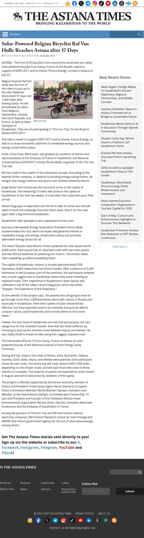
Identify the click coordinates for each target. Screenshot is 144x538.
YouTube (66, 447)
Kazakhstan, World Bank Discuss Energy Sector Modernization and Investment (116, 188)
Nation (23, 489)
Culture (65, 482)
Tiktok (7, 452)
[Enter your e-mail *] (96, 491)
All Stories (5, 482)
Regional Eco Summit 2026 (68, 490)
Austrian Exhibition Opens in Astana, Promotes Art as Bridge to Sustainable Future (119, 113)
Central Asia (47, 482)
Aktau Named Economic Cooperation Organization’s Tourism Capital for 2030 (118, 204)
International (32, 55)
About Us (104, 513)
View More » (120, 246)
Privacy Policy (84, 513)
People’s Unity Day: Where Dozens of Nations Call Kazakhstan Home (117, 142)
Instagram (29, 447)
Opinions (46, 489)
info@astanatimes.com (80, 528)
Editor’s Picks (7, 489)
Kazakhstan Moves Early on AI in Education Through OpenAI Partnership (119, 127)
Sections (15, 34)
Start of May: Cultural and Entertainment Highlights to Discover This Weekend (118, 219)
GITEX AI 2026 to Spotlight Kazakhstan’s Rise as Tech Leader (117, 171)
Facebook (10, 447)
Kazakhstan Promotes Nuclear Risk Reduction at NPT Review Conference (120, 234)
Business (25, 482)
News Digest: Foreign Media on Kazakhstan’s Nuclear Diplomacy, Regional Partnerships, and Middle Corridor (118, 94)
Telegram (48, 447)
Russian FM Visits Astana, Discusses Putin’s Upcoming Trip (118, 156)
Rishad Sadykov (13, 55)
